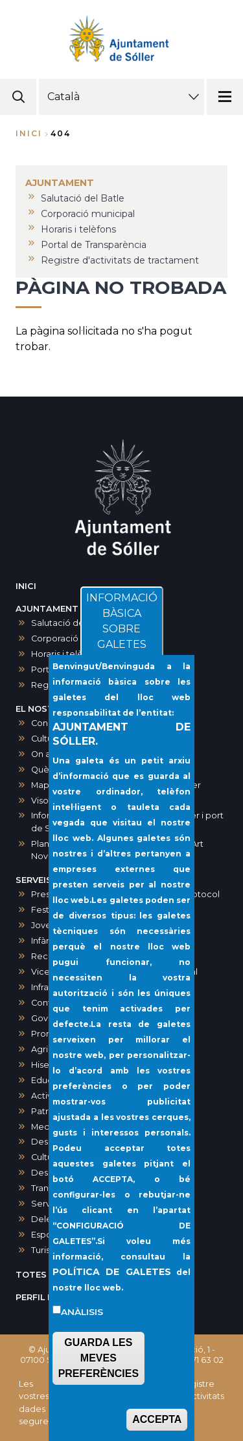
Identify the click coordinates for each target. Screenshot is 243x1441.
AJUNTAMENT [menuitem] (59, 183)
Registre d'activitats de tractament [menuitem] (120, 260)
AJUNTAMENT (47, 609)
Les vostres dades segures (35, 1402)
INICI (26, 586)
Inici (29, 133)
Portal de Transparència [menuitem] (93, 245)
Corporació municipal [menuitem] (88, 214)
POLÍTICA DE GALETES (111, 1306)
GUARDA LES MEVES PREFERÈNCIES (98, 1392)
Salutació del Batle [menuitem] (82, 198)
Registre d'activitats (201, 1390)
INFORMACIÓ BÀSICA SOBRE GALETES (121, 655)
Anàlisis (82, 1346)
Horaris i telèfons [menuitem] (78, 229)
